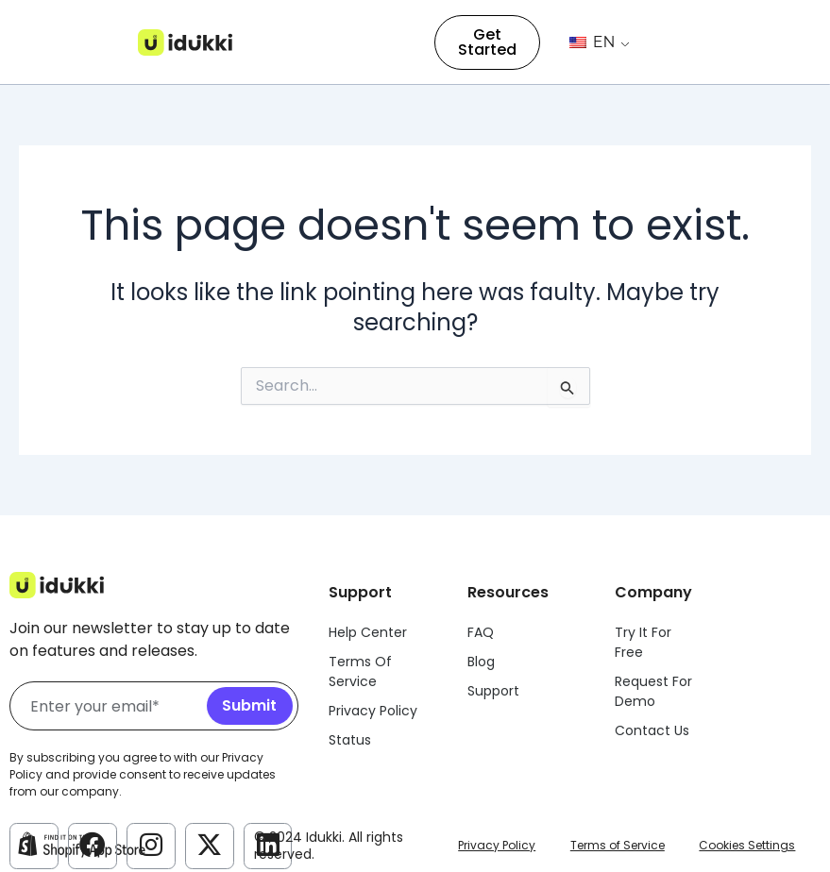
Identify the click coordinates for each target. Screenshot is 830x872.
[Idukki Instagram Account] (151, 844)
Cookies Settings (747, 845)
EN (592, 42)
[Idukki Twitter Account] (209, 844)
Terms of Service (617, 845)
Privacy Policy (496, 845)
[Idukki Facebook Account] (92, 844)
